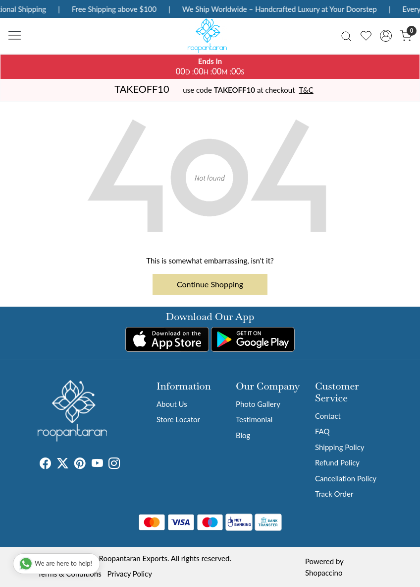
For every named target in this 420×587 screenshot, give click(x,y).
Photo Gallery (258, 403)
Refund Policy (337, 462)
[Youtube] (97, 464)
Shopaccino (323, 572)
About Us (172, 403)
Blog (243, 435)
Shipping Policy (340, 447)
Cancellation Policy (345, 478)
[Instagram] (114, 464)
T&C (306, 89)
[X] (62, 464)
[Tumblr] (126, 464)
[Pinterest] (80, 464)
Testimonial (254, 419)
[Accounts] (386, 36)
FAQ (322, 431)
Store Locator (178, 419)
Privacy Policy (129, 573)
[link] (346, 35)
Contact (328, 415)
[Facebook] (45, 464)
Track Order (334, 493)
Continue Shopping (210, 284)
